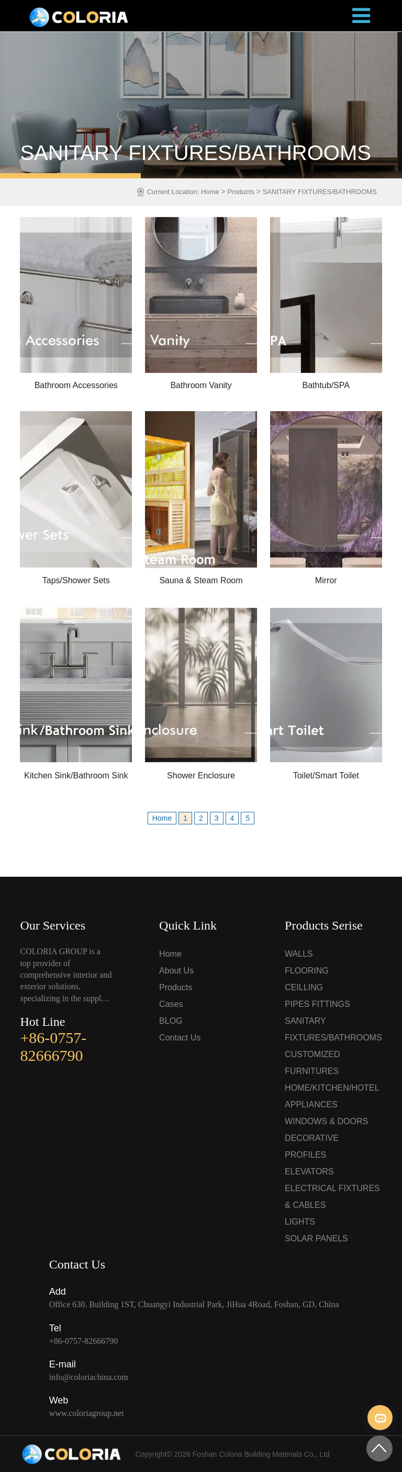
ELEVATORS (309, 1171)
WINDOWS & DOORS (326, 1121)
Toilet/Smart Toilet (326, 775)
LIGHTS (300, 1221)
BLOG (170, 1020)
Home (211, 192)
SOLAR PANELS (316, 1238)
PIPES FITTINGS (317, 1004)
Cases (171, 1004)
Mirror (326, 580)
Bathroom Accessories (76, 385)
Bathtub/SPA (325, 385)
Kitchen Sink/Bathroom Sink (76, 775)
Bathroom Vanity (200, 385)
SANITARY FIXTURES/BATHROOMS (320, 192)
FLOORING (307, 970)
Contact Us (179, 1037)
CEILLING (304, 987)
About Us (176, 970)
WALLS (299, 953)
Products (240, 192)
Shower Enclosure (201, 775)
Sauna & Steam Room (200, 580)
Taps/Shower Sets (76, 580)
